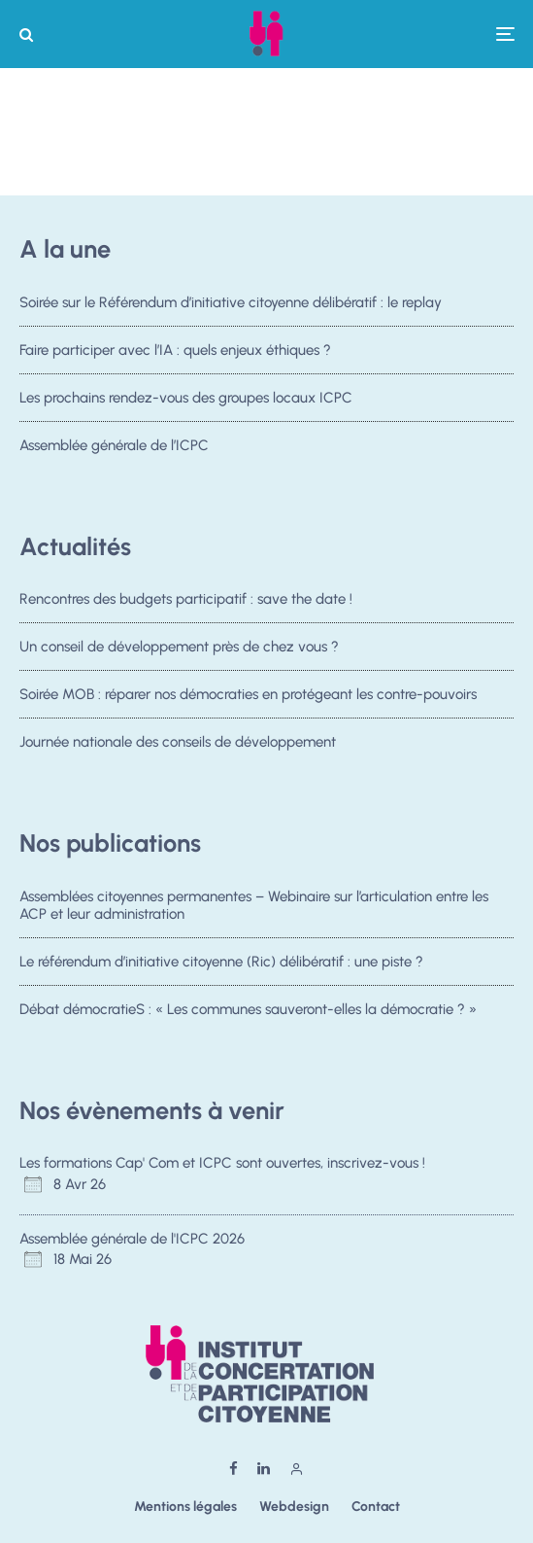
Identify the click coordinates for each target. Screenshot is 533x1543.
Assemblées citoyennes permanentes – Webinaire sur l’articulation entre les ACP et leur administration (253, 905)
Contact (375, 1506)
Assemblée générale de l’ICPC (114, 445)
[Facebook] (233, 1469)
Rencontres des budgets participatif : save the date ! (185, 599)
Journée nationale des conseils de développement (177, 742)
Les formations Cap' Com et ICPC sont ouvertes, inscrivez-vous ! (222, 1163)
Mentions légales (185, 1506)
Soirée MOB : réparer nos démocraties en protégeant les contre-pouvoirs (248, 694)
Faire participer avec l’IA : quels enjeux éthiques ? (175, 350)
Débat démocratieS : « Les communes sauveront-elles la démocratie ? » (248, 1010)
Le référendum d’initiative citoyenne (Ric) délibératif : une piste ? (221, 961)
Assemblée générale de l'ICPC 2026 (132, 1238)
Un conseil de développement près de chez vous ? (179, 646)
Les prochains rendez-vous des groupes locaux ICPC (185, 397)
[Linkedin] (264, 1469)
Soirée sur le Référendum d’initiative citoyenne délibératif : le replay (230, 302)
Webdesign (294, 1506)
